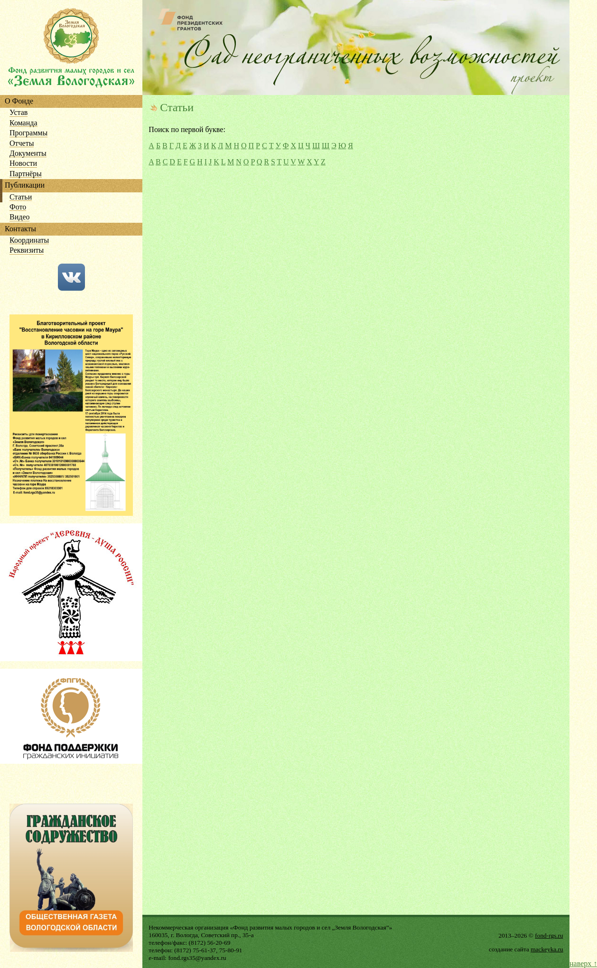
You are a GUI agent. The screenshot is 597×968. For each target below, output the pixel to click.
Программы (28, 133)
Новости (23, 163)
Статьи (20, 197)
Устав (18, 112)
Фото (17, 207)
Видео (19, 217)
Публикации (25, 185)
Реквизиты (26, 250)
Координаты (29, 240)
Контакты (20, 229)
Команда (23, 123)
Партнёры (25, 174)
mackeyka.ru (547, 949)
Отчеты (21, 143)
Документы (28, 153)
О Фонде (19, 101)
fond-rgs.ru (549, 935)
